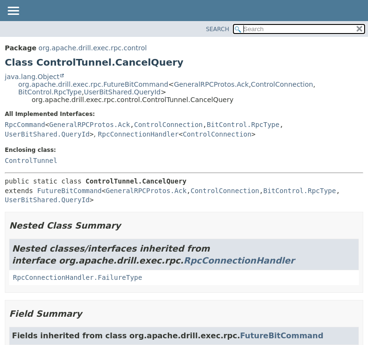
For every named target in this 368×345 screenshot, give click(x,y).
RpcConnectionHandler (138, 134)
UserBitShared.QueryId (122, 92)
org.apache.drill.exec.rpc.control (92, 48)
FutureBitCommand (69, 191)
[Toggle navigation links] (13, 11)
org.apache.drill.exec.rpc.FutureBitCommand (93, 84)
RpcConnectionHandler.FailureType (77, 277)
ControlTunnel (31, 160)
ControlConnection (282, 84)
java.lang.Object (32, 76)
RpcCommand (25, 124)
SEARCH (218, 29)
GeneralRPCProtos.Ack (211, 84)
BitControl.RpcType (50, 92)
